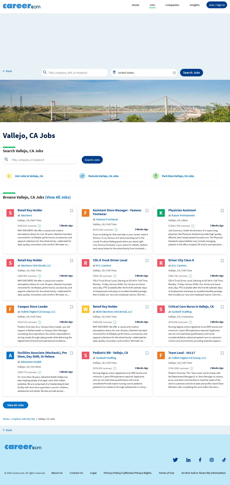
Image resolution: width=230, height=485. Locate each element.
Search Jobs (191, 72)
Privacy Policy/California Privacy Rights (127, 473)
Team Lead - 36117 (181, 353)
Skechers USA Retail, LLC (36, 265)
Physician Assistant (182, 210)
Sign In (217, 5)
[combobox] (144, 72)
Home (135, 5)
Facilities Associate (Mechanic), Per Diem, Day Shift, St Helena (42, 354)
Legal (93, 473)
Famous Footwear (107, 219)
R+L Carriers (103, 265)
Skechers (26, 215)
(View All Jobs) (58, 197)
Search (92, 160)
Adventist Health (31, 362)
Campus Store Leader (33, 307)
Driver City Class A (181, 260)
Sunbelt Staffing (182, 311)
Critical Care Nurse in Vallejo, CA (191, 307)
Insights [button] (195, 5)
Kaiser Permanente (183, 215)
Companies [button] (172, 5)
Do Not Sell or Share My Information (203, 473)
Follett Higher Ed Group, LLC (38, 311)
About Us (57, 473)
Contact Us (76, 473)
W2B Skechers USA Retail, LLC (114, 311)
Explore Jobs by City (24, 418)
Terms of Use (166, 473)
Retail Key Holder (30, 210)
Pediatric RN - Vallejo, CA (110, 353)
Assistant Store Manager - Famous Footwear (117, 212)
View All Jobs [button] (15, 405)
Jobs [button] (152, 5)
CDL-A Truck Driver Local (110, 260)
